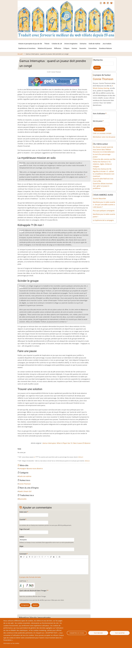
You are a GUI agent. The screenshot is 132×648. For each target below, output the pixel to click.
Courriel (22, 519)
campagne (22, 468)
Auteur (21, 537)
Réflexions (57, 48)
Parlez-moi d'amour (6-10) (102, 169)
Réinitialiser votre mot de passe (104, 137)
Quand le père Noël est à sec (103, 179)
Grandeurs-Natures (105, 48)
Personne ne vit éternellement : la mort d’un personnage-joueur (104, 154)
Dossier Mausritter (99, 198)
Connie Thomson (25, 484)
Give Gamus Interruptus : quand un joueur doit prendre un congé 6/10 (26, 450)
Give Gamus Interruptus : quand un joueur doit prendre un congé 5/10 (25, 450)
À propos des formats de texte (30, 577)
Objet (21, 546)
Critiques (66, 48)
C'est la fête (97, 181)
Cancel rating (18, 450)
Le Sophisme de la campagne (103, 220)
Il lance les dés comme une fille (104, 159)
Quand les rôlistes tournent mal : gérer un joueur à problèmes (102, 186)
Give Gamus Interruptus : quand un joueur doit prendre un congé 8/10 (29, 450)
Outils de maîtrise (94, 44)
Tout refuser (98, 633)
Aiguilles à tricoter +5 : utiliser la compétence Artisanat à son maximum (103, 173)
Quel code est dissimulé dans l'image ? (33, 591)
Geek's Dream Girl (25, 491)
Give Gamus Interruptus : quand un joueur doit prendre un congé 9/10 (30, 450)
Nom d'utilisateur (99, 113)
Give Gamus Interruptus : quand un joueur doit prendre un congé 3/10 (22, 450)
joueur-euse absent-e (35, 468)
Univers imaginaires (70, 44)
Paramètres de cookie (77, 633)
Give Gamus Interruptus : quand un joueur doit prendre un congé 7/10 (27, 450)
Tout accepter (119, 633)
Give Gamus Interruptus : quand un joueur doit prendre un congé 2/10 (21, 450)
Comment (22, 554)
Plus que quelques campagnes (104, 211)
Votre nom (23, 512)
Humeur (74, 48)
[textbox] (53, 566)
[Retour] (80, 457)
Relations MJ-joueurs (45, 48)
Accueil (20, 54)
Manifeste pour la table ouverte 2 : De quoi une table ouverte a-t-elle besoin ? (104, 204)
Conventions (92, 48)
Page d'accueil (24, 529)
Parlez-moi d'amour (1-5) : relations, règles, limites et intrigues (102, 164)
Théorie (46, 44)
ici (34, 457)
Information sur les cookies (11, 643)
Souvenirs (82, 48)
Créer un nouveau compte (102, 133)
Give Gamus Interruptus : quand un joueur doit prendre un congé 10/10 (31, 450)
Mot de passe (97, 121)
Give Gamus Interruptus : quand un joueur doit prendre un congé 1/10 (19, 450)
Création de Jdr (57, 44)
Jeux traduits (107, 44)
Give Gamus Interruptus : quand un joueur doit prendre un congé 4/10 (23, 450)
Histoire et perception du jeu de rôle (30, 44)
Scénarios (83, 44)
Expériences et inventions (26, 48)
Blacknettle (22, 499)
